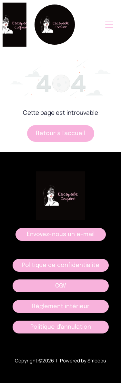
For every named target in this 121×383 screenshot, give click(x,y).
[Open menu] (109, 25)
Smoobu (96, 360)
